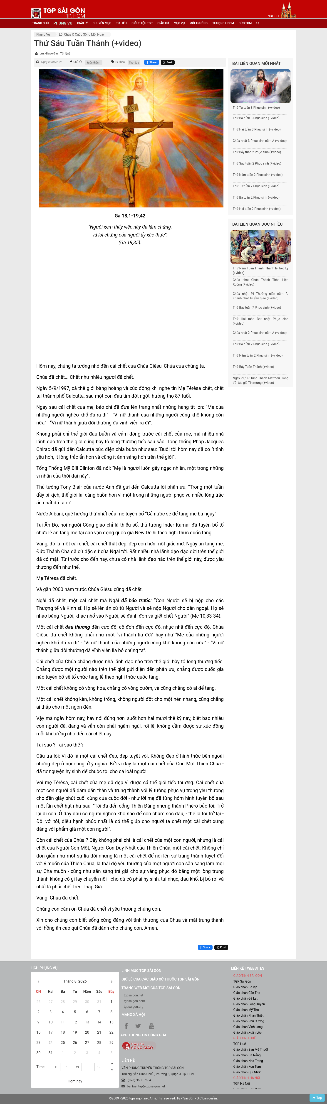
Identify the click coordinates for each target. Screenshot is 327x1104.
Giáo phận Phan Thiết (248, 1015)
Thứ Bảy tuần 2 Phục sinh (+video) (257, 152)
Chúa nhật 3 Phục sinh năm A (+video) (260, 141)
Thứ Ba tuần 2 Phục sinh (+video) (256, 197)
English (272, 16)
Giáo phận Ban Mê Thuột (250, 1049)
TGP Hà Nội (241, 1083)
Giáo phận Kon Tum (247, 1066)
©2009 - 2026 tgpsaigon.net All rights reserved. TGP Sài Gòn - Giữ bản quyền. (163, 1098)
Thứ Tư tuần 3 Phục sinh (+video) (256, 107)
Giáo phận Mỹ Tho (246, 1010)
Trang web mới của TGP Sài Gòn (151, 988)
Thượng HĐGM (223, 23)
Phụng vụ (43, 34)
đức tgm (245, 23)
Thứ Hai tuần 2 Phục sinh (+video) (257, 209)
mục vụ (179, 23)
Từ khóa (120, 62)
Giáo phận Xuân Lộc (247, 1032)
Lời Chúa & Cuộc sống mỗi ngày (81, 34)
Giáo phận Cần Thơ (246, 993)
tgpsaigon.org (133, 1006)
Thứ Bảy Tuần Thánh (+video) (253, 367)
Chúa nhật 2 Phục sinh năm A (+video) (260, 333)
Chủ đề (77, 62)
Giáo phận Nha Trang (248, 1061)
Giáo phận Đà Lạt (245, 998)
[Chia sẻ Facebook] (151, 62)
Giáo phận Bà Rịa (245, 987)
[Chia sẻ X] (168, 62)
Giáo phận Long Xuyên (249, 1004)
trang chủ (40, 23)
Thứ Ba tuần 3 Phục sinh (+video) (256, 118)
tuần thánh (93, 62)
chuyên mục (101, 23)
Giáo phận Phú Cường (248, 1021)
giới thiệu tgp (142, 23)
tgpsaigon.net (133, 995)
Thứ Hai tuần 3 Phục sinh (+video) (257, 129)
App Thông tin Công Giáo (143, 1035)
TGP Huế (239, 1044)
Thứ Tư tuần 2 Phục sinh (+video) (256, 186)
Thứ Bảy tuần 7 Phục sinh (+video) (257, 307)
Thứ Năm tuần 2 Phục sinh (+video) (258, 175)
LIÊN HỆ (128, 1060)
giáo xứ (163, 23)
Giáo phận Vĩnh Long (248, 1027)
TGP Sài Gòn (242, 981)
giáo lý (82, 23)
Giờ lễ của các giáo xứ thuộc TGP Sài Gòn (160, 979)
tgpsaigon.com (134, 1001)
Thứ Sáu (134, 62)
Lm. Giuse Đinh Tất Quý (55, 53)
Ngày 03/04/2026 (51, 62)
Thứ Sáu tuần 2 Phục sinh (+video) (257, 163)
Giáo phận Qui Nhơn (247, 1072)
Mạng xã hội (133, 1015)
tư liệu (121, 23)
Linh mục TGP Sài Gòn (141, 970)
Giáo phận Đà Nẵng (247, 1055)
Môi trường (199, 23)
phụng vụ (62, 23)
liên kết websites (247, 968)
